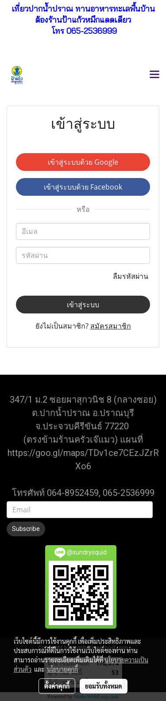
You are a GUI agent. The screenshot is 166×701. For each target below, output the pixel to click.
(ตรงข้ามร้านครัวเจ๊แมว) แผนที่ (83, 439)
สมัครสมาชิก (110, 326)
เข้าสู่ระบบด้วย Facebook (83, 187)
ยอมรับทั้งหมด (103, 686)
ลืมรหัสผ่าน (131, 276)
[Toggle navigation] (154, 75)
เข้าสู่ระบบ (83, 304)
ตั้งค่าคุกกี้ (56, 686)
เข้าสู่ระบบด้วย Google (83, 162)
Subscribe (26, 528)
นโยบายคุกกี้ (62, 669)
